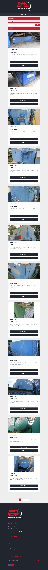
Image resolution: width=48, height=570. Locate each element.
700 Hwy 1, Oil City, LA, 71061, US (17, 531)
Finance (11, 546)
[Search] (21, 25)
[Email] (24, 560)
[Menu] (22, 14)
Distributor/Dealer (13, 550)
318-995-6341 (12, 526)
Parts (10, 541)
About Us (11, 544)
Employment (12, 548)
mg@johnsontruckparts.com (16, 528)
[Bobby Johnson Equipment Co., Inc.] (15, 513)
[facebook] (9, 565)
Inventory (11, 539)
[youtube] (12, 565)
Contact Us (23, 62)
